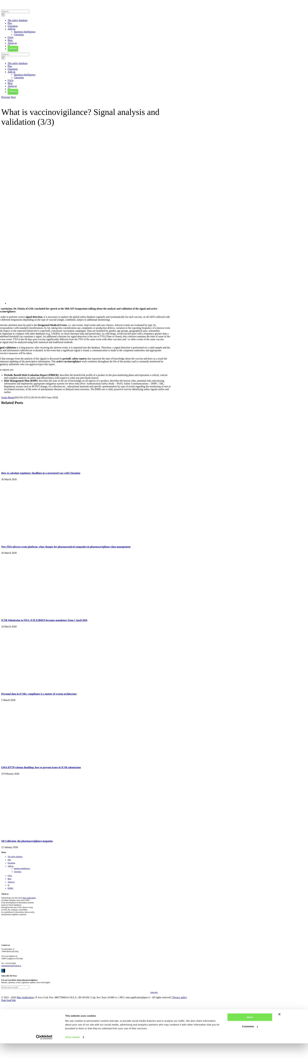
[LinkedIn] (2, 971)
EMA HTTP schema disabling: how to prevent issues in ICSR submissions (41, 767)
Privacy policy (179, 997)
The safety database (15, 857)
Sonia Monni (7, 397)
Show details (72, 802)
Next (13, 97)
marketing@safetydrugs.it (11, 966)
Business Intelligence (22, 868)
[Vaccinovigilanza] (158, 303)
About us (11, 882)
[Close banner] (279, 780)
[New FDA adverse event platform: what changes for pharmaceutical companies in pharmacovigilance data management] (40, 540)
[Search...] (15, 11)
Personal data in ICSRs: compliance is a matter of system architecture (39, 694)
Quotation (11, 863)
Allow (250, 782)
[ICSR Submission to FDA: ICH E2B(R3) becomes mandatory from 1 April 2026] (40, 614)
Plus (9, 860)
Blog (9, 879)
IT (8, 885)
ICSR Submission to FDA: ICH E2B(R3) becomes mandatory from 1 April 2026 (44, 620)
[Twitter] (4, 971)
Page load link (8, 1000)
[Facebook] (3, 971)
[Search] (3, 14)
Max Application (29, 898)
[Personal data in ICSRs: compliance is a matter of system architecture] (40, 687)
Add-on (10, 866)
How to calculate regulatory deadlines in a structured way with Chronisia (40, 473)
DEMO (10, 888)
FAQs (10, 875)
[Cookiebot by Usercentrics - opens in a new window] (44, 802)
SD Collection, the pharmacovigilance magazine (27, 841)
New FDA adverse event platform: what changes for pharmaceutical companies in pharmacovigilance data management (65, 546)
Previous (5, 97)
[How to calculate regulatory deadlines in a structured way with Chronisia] (40, 467)
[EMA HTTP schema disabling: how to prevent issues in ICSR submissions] (40, 761)
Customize (250, 792)
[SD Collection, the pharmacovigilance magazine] (40, 835)
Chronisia (17, 872)
